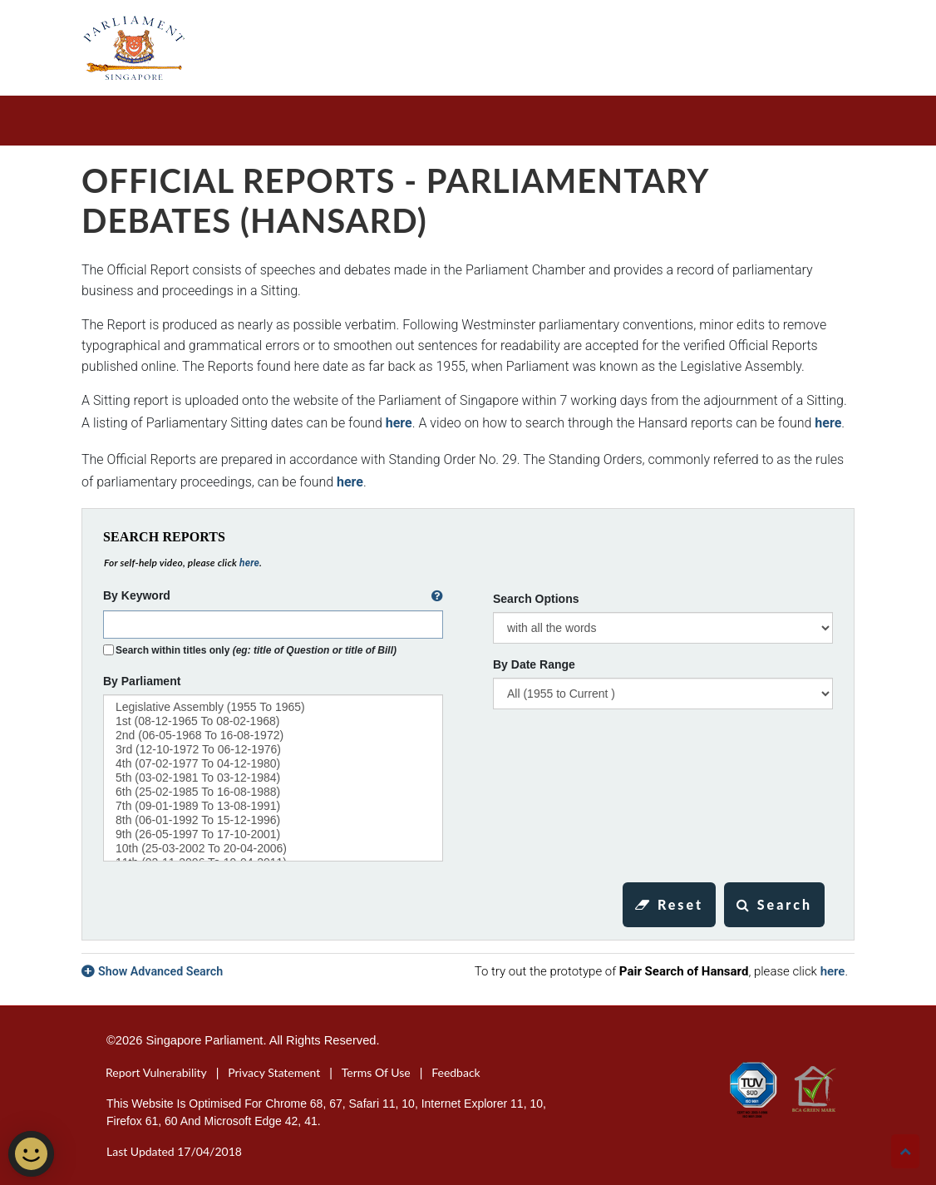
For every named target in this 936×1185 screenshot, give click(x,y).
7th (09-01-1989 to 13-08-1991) (273, 806)
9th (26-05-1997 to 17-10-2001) (273, 834)
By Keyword (273, 596)
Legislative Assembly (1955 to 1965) (273, 707)
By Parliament (141, 681)
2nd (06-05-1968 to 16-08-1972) (273, 735)
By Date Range (534, 664)
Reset (669, 904)
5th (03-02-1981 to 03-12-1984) (273, 778)
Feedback (455, 1072)
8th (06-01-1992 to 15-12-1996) (273, 820)
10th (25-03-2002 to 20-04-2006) (273, 849)
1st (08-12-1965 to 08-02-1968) (273, 721)
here (399, 423)
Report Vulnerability (156, 1072)
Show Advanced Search (160, 971)
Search (774, 904)
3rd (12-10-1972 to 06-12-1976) (273, 750)
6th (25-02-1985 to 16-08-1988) (273, 792)
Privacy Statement (274, 1072)
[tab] (468, 971)
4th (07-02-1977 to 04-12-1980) (273, 764)
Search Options (536, 598)
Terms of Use (376, 1072)
